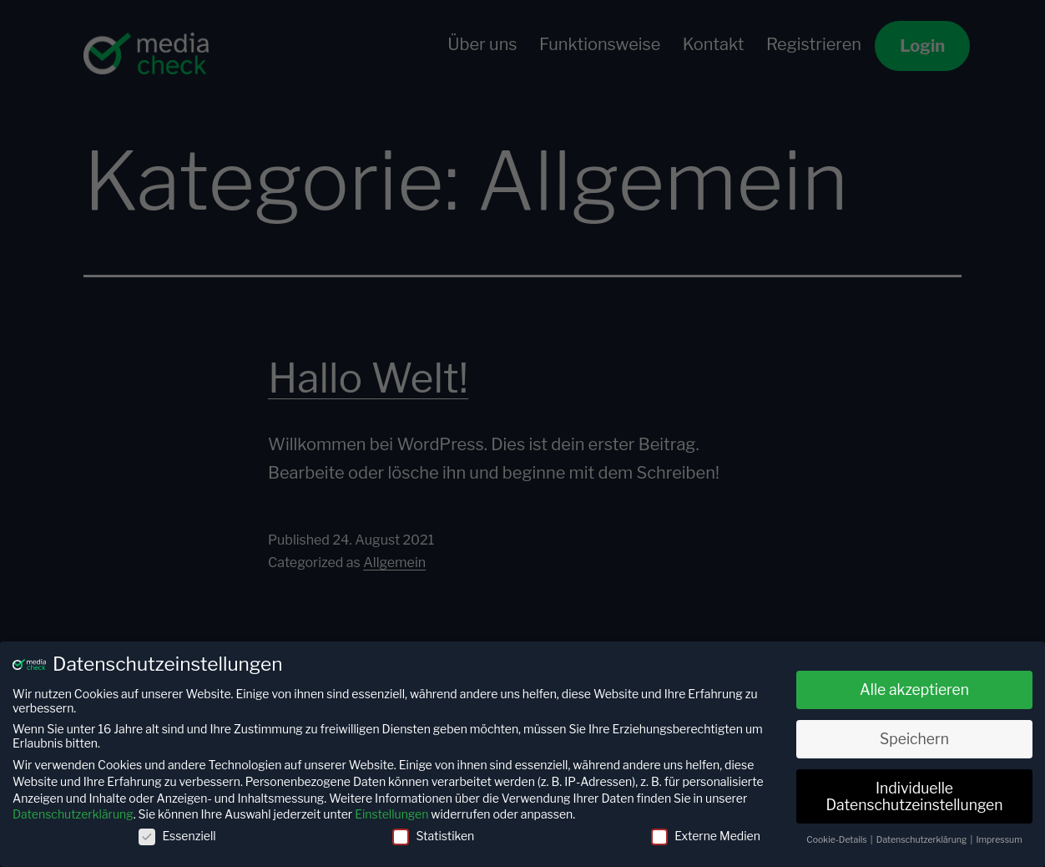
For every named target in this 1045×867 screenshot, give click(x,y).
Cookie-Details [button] (837, 839)
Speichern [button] (914, 739)
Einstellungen (391, 814)
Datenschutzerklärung (73, 814)
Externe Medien (705, 836)
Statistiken (433, 836)
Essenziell (177, 836)
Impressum (999, 839)
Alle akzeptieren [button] (914, 689)
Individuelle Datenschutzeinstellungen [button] (913, 796)
